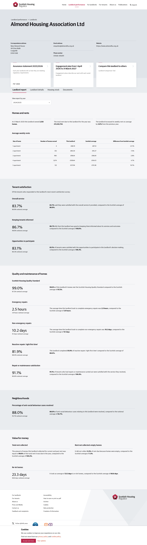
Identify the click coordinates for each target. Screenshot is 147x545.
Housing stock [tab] (53, 90)
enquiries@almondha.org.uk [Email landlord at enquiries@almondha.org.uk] (64, 46)
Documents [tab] (67, 90)
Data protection (49, 508)
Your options (41, 541)
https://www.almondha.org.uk (107, 46)
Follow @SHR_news (20, 524)
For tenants (103, 5)
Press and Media (17, 505)
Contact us (15, 508)
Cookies (46, 505)
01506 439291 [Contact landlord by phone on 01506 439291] (59, 56)
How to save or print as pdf (52, 499)
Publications (122, 5)
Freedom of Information (51, 511)
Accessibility (48, 495)
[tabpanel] (73, 291)
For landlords (92, 5)
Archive (46, 502)
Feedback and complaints (20, 511)
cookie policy (56, 536)
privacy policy (43, 536)
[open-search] (133, 5)
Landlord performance (77, 5)
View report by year (19, 99)
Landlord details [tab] (37, 90)
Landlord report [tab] (19, 90)
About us (113, 5)
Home (64, 5)
